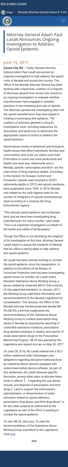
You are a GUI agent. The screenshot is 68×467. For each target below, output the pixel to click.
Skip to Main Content (14, 3)
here (31, 421)
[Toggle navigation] (63, 21)
